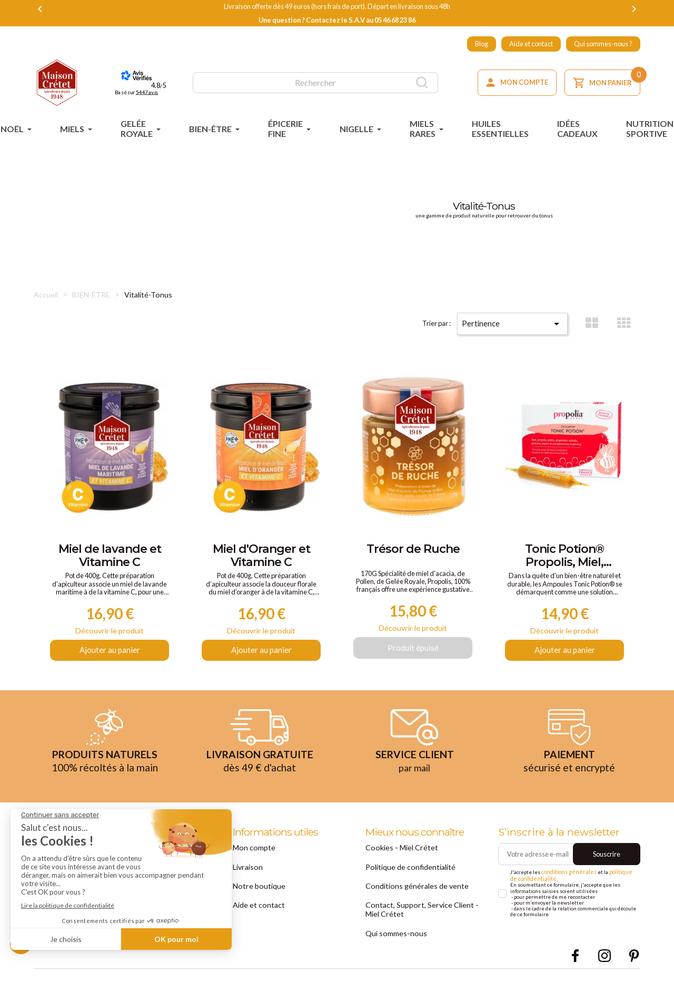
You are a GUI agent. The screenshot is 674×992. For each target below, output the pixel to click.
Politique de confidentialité (404, 873)
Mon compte (251, 854)
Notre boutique (255, 891)
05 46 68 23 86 (394, 20)
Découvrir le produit (109, 636)
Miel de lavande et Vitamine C (109, 557)
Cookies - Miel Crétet (396, 854)
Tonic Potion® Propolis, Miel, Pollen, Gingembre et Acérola (564, 557)
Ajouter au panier (110, 658)
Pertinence (523, 318)
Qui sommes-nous (392, 935)
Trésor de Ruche (413, 549)
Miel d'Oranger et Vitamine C (261, 557)
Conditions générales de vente (410, 891)
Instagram (604, 957)
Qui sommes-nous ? (603, 43)
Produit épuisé (413, 654)
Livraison (246, 873)
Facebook (575, 957)
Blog (481, 43)
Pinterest (634, 957)
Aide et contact (531, 43)
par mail (414, 775)
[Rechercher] (315, 82)
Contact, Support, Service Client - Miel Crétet (419, 913)
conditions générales (566, 880)
